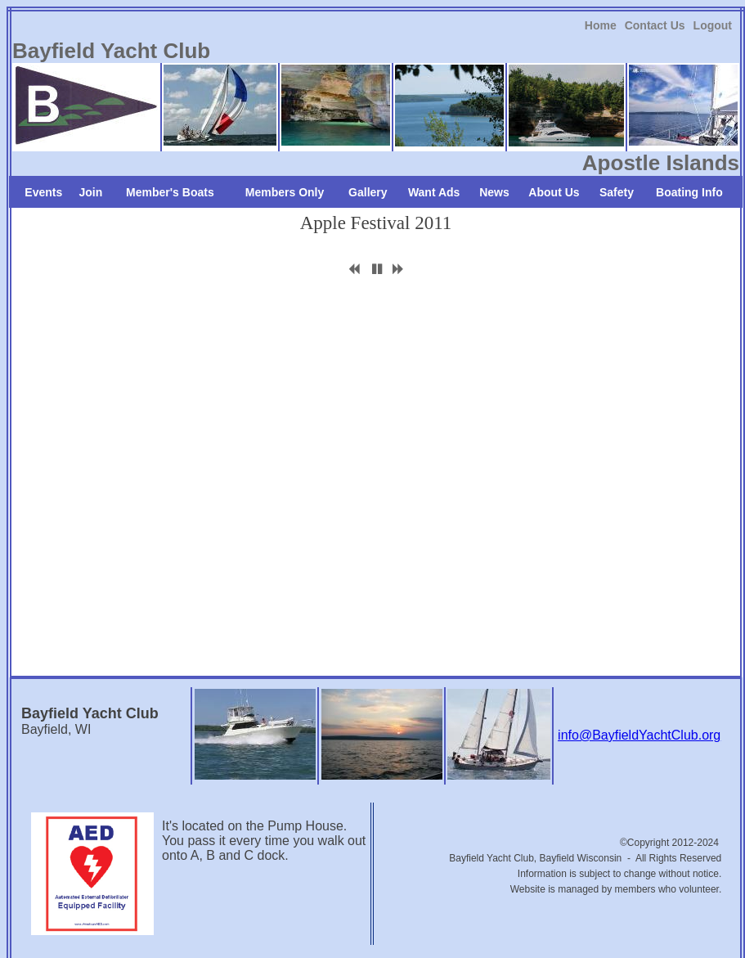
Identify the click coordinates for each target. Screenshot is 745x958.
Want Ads (434, 192)
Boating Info (689, 192)
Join (91, 192)
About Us (553, 192)
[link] (600, 25)
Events (43, 192)
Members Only (284, 192)
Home (601, 25)
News (494, 192)
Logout (712, 25)
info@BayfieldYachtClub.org (639, 735)
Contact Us (655, 25)
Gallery (367, 192)
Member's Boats (170, 192)
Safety (616, 192)
